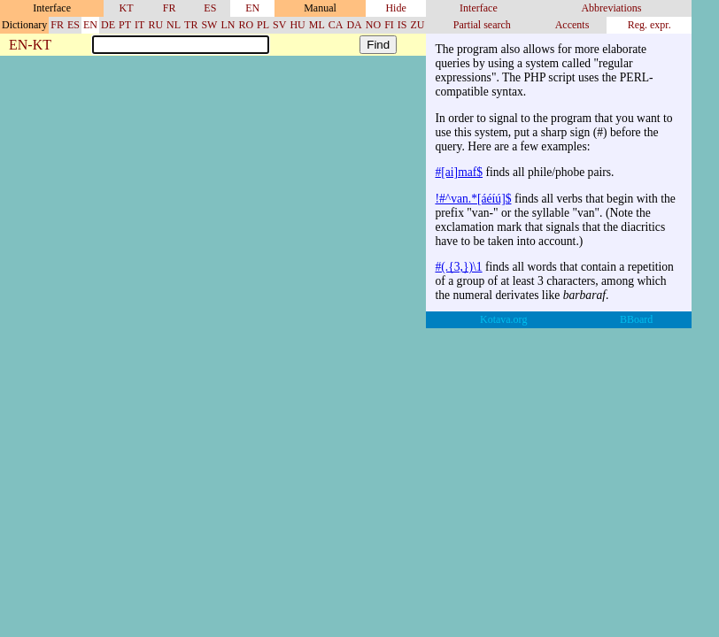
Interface (479, 8)
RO (245, 25)
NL (173, 25)
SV (279, 25)
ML (317, 25)
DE (108, 25)
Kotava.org (503, 319)
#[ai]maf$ (459, 172)
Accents (572, 25)
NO (373, 25)
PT (125, 25)
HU (297, 25)
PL (263, 25)
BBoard (636, 319)
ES (210, 8)
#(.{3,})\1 (458, 266)
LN (227, 25)
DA (353, 25)
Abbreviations (611, 8)
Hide (395, 8)
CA (336, 25)
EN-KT (30, 45)
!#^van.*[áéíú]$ (473, 198)
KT (127, 8)
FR (169, 8)
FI (389, 25)
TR (190, 25)
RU (155, 25)
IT (139, 25)
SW (209, 25)
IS (402, 25)
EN (252, 8)
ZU (417, 25)
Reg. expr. (649, 25)
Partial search (482, 25)
